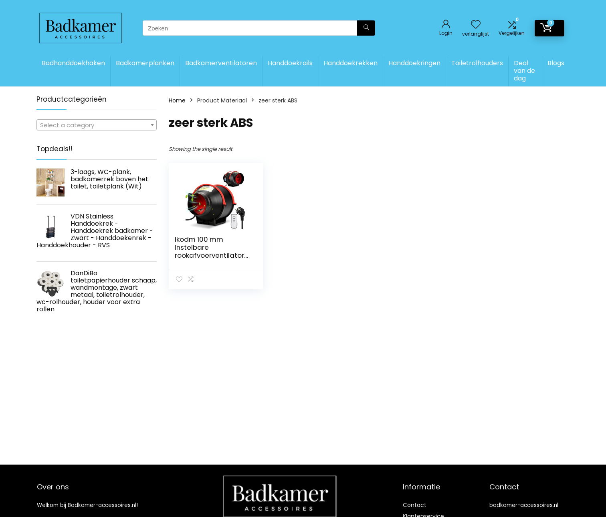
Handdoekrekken (350, 63)
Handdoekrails (290, 63)
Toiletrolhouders (477, 63)
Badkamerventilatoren (221, 63)
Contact (414, 505)
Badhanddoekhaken (73, 63)
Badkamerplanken (145, 63)
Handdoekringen (414, 63)
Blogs (555, 63)
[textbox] (96, 125)
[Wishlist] (476, 25)
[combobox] (96, 124)
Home (177, 100)
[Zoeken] (366, 28)
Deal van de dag (524, 70)
